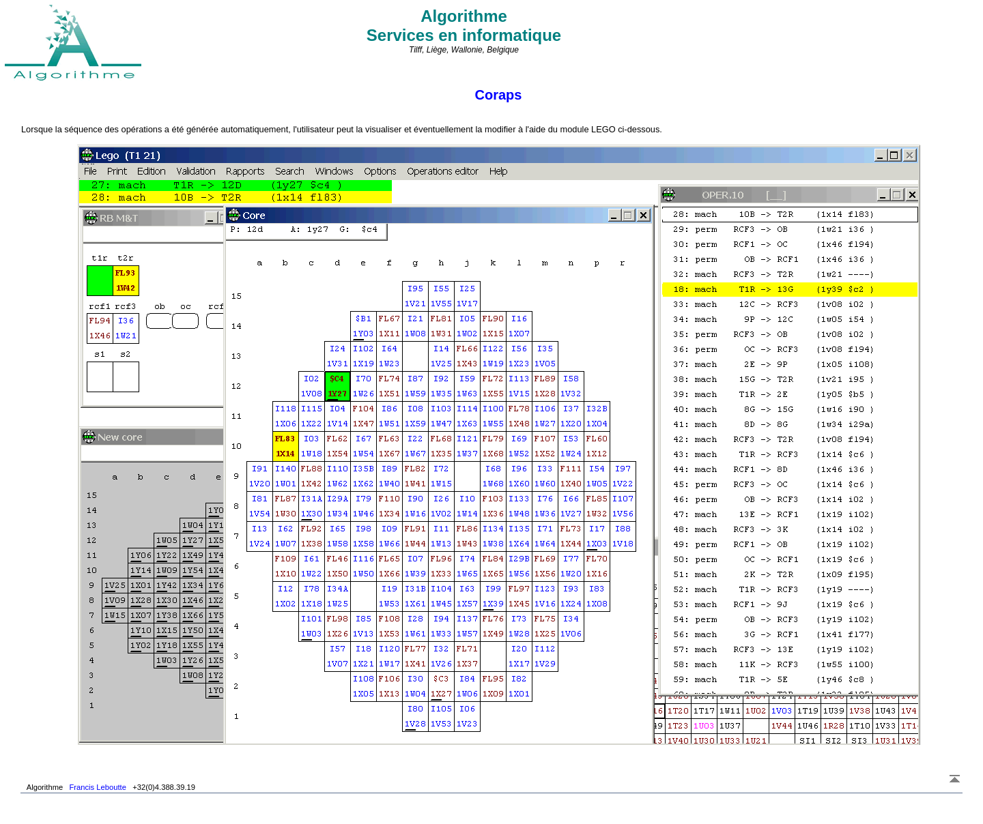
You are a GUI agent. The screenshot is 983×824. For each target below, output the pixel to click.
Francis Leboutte (98, 787)
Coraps (498, 94)
